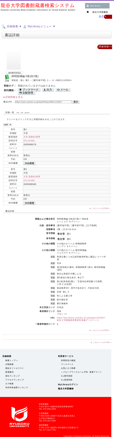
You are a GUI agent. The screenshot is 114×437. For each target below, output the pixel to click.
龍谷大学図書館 (66, 388)
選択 (75, 102)
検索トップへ (11, 360)
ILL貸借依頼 (66, 380)
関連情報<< (105, 46)
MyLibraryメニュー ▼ (38, 26)
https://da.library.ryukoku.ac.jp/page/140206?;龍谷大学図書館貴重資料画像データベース (81, 319)
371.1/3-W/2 (29, 180)
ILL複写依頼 (66, 376)
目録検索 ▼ (11, 26)
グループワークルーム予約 (75, 372)
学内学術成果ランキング (16, 387)
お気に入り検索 (68, 368)
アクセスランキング (14, 380)
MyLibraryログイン (68, 384)
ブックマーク (67, 364)
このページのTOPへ (100, 208)
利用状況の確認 (68, 360)
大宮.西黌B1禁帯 (31, 137)
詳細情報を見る (14, 97)
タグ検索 (9, 384)
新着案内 (9, 372)
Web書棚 (29, 163)
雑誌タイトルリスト (14, 368)
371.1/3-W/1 (29, 141)
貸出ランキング (12, 376)
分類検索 (9, 364)
